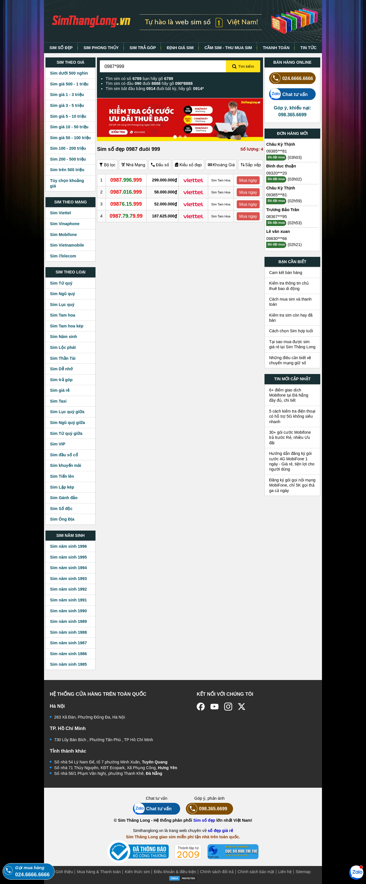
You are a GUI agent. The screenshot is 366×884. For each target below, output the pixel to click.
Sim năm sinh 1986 (68, 653)
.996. (126, 180)
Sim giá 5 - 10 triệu (68, 116)
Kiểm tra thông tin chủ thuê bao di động (289, 286)
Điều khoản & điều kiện (175, 871)
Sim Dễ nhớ (61, 369)
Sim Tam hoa (62, 315)
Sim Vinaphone (64, 223)
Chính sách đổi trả (217, 871)
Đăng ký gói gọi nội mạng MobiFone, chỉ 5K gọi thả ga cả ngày (292, 485)
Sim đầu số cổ (64, 455)
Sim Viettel (60, 213)
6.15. (126, 204)
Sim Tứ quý (61, 283)
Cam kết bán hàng (285, 272)
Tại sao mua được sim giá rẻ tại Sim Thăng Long (292, 344)
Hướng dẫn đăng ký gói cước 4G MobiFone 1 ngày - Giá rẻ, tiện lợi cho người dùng (292, 461)
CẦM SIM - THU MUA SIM (228, 47)
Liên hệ (285, 871)
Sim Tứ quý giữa (66, 433)
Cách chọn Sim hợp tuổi (291, 331)
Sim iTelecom (63, 256)
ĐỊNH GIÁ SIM (180, 47)
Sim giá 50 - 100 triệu (70, 137)
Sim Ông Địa (62, 519)
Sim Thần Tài (62, 358)
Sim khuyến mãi (65, 465)
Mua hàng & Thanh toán (99, 871)
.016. (126, 192)
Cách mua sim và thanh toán (290, 302)
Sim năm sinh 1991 (68, 600)
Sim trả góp (61, 379)
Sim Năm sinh (63, 336)
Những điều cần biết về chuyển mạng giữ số (290, 360)
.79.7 (126, 216)
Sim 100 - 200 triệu (68, 148)
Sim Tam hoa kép (66, 326)
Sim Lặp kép (62, 487)
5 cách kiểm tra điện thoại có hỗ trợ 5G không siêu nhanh (292, 416)
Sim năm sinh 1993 (68, 578)
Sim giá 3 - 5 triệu (67, 105)
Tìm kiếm (243, 66)
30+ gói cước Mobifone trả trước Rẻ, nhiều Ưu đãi (290, 437)
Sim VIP (57, 444)
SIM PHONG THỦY (101, 47)
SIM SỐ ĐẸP (61, 47)
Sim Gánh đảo (63, 497)
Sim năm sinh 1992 (68, 589)
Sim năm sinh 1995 (68, 557)
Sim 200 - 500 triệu (68, 159)
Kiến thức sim (137, 871)
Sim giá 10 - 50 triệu (69, 127)
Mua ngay (248, 180)
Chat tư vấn (288, 94)
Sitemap (303, 871)
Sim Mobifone (63, 234)
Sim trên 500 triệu (67, 169)
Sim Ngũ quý (62, 293)
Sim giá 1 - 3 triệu (67, 94)
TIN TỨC (308, 47)
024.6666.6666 (291, 78)
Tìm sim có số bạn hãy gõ (139, 78)
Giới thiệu (64, 871)
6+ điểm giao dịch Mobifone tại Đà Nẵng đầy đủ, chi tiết (288, 395)
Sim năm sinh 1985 (68, 664)
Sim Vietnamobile (67, 245)
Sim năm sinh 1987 (68, 643)
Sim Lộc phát (63, 347)
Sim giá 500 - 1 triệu (69, 84)
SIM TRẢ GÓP (143, 47)
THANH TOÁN (276, 47)
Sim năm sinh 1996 (68, 546)
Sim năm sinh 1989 (68, 621)
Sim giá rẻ (59, 390)
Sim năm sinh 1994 (68, 567)
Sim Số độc (61, 508)
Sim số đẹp (204, 820)
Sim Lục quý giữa (67, 411)
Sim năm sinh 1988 (68, 632)
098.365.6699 (206, 809)
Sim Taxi (58, 401)
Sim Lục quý (62, 304)
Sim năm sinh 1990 (68, 611)
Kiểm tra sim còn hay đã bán (291, 318)
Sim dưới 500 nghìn (69, 73)
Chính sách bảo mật (256, 871)
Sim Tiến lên (62, 476)
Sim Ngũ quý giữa (67, 422)
